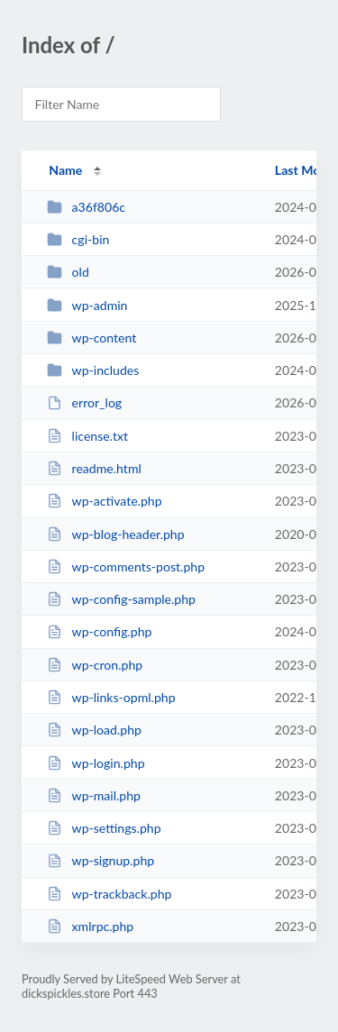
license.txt (87, 435)
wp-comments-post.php (126, 566)
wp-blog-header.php (115, 534)
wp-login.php (95, 763)
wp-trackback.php (109, 893)
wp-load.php (94, 729)
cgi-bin (78, 239)
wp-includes (93, 370)
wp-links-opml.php (111, 697)
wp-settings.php (103, 828)
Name (65, 170)
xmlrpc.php (90, 926)
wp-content (91, 337)
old (68, 271)
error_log (84, 402)
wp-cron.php (94, 664)
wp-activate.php (104, 500)
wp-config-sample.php (121, 599)
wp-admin (87, 305)
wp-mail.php (94, 795)
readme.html (94, 468)
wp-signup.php (100, 860)
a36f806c (86, 207)
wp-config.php (99, 631)
